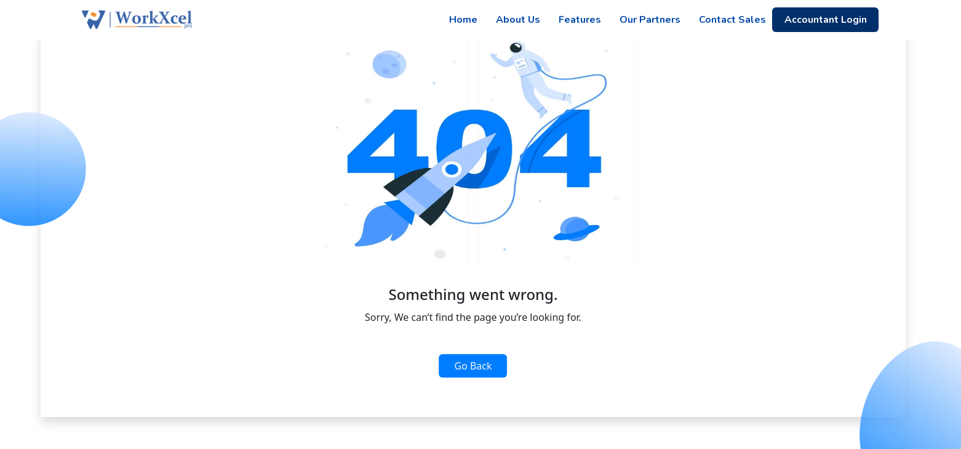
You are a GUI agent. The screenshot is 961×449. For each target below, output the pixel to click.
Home (463, 19)
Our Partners (650, 19)
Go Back (473, 366)
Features (580, 19)
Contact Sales (732, 19)
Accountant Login (825, 19)
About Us (518, 19)
